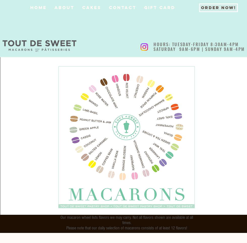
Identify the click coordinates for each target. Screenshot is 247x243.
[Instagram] (144, 47)
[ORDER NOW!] (218, 8)
